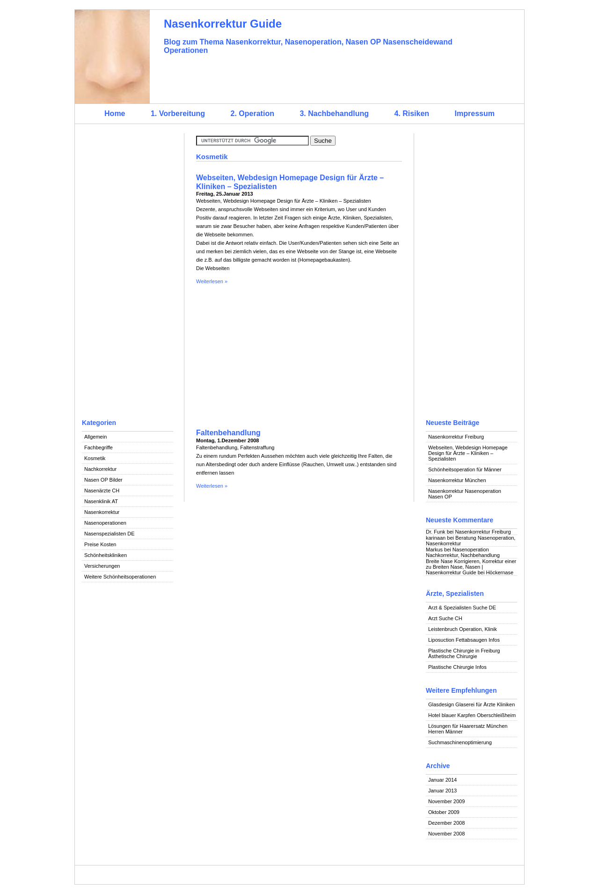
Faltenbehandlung (228, 433)
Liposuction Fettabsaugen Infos (464, 640)
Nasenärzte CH (101, 490)
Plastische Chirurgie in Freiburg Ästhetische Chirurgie (464, 653)
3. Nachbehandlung (334, 113)
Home (114, 113)
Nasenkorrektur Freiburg (456, 437)
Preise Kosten (100, 544)
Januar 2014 (442, 780)
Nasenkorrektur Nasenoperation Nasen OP (464, 493)
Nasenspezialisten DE (109, 533)
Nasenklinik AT (101, 501)
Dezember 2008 (446, 823)
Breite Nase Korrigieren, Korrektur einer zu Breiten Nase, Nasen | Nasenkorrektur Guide (471, 566)
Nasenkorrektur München (457, 480)
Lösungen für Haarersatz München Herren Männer (467, 728)
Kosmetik (94, 458)
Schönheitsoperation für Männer (465, 469)
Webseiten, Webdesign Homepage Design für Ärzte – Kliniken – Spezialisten (468, 453)
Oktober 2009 (444, 812)
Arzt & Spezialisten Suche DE (462, 607)
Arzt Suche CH (445, 618)
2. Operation (252, 113)
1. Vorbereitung (178, 113)
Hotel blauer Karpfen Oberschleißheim (472, 715)
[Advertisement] (127, 273)
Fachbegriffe (98, 447)
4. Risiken (411, 113)
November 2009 (446, 801)
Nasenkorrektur (101, 512)
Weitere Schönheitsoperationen (120, 576)
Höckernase (499, 572)
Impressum (475, 113)
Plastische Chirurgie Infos (457, 667)
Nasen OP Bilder (103, 480)
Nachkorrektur (100, 469)
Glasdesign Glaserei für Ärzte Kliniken (471, 704)
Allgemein (95, 437)
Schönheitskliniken (105, 555)
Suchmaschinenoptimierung (460, 742)
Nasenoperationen (105, 523)
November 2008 (446, 833)
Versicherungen (102, 566)
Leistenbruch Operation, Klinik (462, 629)
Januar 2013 (442, 790)
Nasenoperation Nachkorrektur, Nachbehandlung (463, 552)
